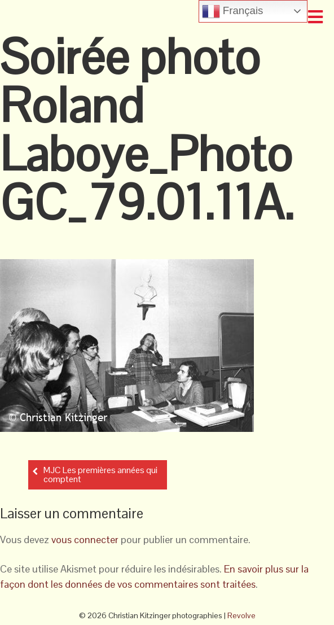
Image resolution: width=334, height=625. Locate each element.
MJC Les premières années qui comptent (100, 474)
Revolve (241, 615)
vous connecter (84, 539)
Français (232, 11)
